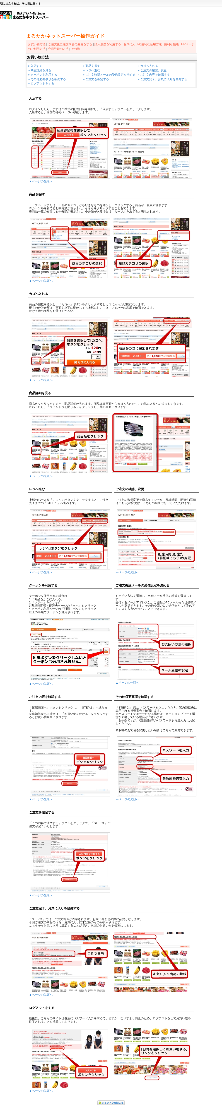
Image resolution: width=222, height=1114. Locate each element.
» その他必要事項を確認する (47, 79)
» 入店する (35, 66)
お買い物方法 (37, 44)
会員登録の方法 (58, 49)
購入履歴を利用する (107, 44)
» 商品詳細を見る (39, 70)
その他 (75, 49)
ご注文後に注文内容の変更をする (70, 44)
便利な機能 (171, 44)
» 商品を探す (91, 66)
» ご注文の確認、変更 (152, 70)
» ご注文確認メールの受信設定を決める (109, 74)
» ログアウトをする (41, 83)
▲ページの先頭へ (41, 181)
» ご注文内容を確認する (154, 74)
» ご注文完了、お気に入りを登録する (162, 79)
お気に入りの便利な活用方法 (142, 44)
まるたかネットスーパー (26, 17)
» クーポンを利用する (42, 74)
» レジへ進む (91, 70)
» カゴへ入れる (148, 66)
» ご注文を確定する (96, 79)
